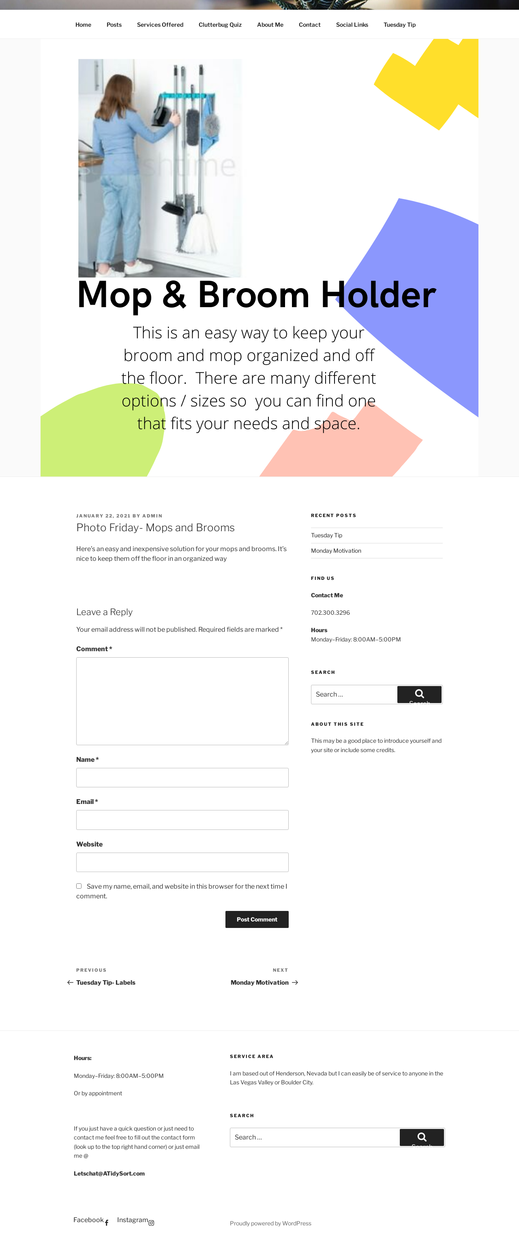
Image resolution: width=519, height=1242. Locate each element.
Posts (114, 24)
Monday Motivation (336, 550)
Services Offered (160, 24)
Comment (94, 649)
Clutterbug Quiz (220, 24)
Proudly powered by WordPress (270, 1223)
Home (83, 24)
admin (152, 516)
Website (89, 844)
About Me (270, 24)
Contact (310, 24)
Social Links (352, 24)
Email (87, 802)
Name (87, 759)
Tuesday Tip (400, 24)
